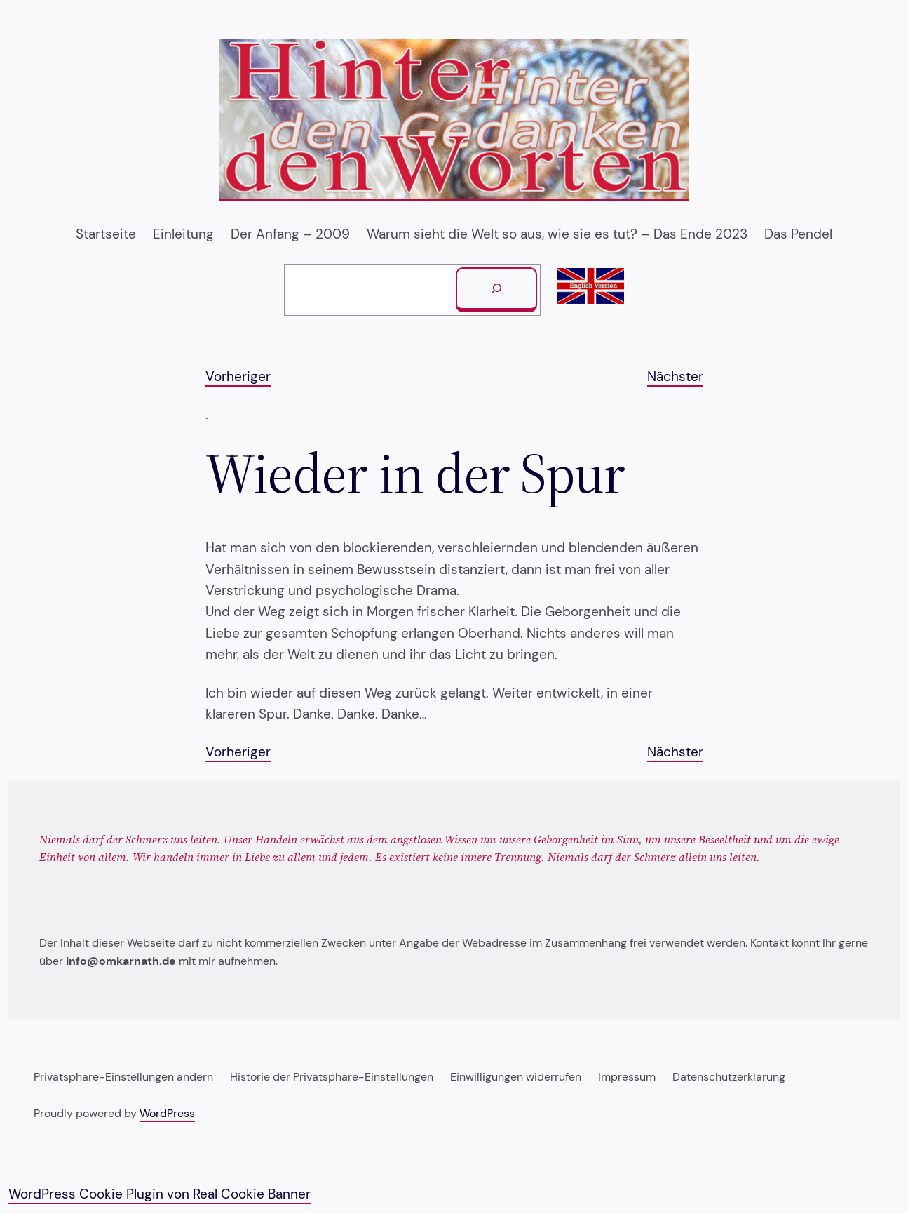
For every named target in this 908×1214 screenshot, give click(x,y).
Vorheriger (238, 376)
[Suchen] (496, 289)
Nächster (675, 376)
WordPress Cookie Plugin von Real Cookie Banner (159, 1194)
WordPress (167, 1113)
